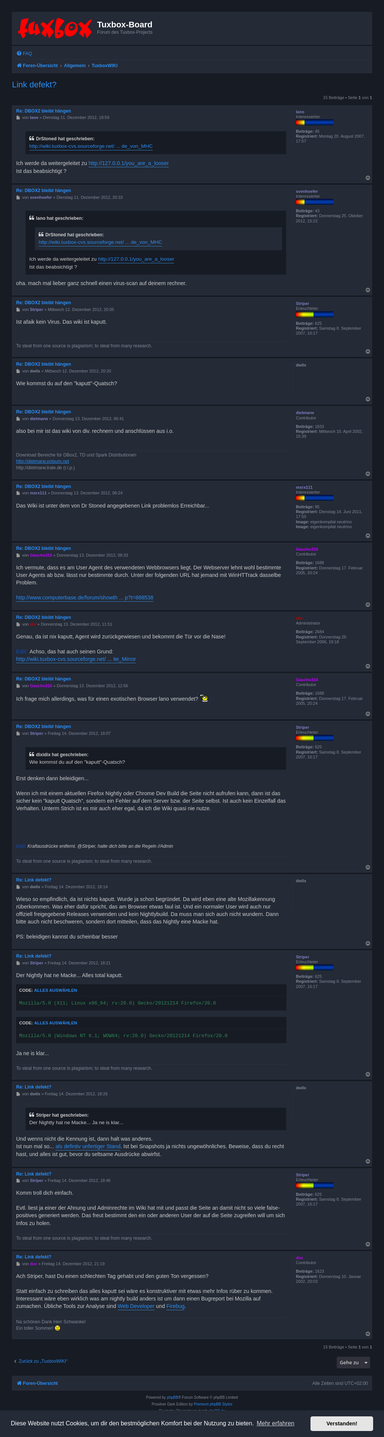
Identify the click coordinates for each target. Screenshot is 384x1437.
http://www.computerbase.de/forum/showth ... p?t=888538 (84, 598)
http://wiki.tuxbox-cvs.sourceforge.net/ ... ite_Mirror (76, 659)
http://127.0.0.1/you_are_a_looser (128, 163)
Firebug (175, 1306)
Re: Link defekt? (33, 880)
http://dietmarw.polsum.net (42, 461)
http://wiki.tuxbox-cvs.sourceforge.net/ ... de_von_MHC (91, 146)
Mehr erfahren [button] (275, 1423)
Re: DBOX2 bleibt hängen (43, 111)
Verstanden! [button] (342, 1423)
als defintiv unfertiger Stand (88, 1146)
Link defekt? (34, 84)
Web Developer (136, 1306)
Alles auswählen (55, 990)
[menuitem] (24, 54)
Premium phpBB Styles (213, 1404)
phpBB (172, 1397)
